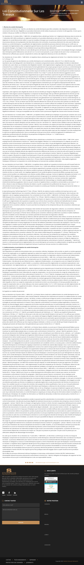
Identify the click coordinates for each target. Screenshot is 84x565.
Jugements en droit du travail (59, 13)
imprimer (33, 560)
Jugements (29, 562)
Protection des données (14, 562)
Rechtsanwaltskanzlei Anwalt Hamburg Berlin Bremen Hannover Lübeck (64, 11)
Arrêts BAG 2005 (72, 13)
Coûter (8, 560)
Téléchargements (20, 560)
